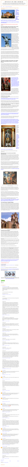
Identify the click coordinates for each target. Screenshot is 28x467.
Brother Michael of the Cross (5, 286)
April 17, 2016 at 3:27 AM (5, 345)
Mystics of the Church (14, 1)
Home (1, 6)
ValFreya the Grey (4, 446)
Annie (3, 408)
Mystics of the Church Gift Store (9, 6)
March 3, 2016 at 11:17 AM (6, 336)
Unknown (3, 370)
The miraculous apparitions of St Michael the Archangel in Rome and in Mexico (10, 8)
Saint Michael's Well (3, 267)
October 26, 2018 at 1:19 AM (6, 374)
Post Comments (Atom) (6, 462)
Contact (3, 6)
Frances (3, 376)
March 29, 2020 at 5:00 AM (6, 395)
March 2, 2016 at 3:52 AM (5, 331)
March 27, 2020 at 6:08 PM (6, 390)
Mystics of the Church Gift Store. (10, 278)
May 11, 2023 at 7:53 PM (5, 458)
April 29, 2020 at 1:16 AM (5, 431)
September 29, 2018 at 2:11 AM (6, 368)
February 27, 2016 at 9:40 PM (6, 294)
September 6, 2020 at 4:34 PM (6, 436)
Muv (2, 316)
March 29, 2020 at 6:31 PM (6, 401)
